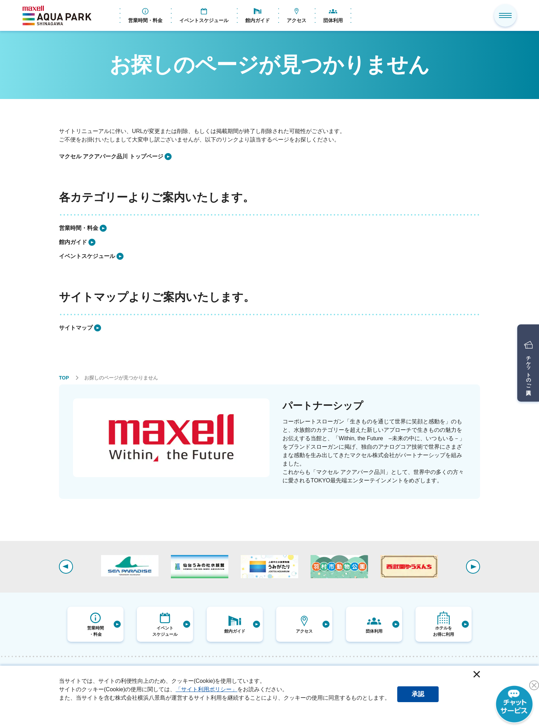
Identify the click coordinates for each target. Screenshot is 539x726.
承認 (418, 694)
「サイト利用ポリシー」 (206, 689)
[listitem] (115, 156)
